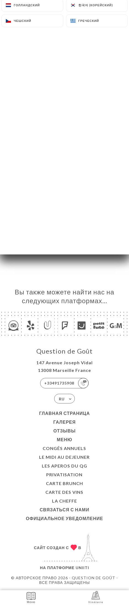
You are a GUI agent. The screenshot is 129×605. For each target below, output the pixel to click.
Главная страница (64, 413)
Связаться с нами (64, 509)
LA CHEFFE (64, 500)
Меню (64, 439)
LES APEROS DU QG (64, 465)
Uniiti (82, 567)
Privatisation (64, 474)
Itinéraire (95, 597)
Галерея (64, 422)
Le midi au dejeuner (64, 457)
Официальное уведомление (64, 518)
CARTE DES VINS (64, 492)
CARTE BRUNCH (64, 483)
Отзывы (64, 430)
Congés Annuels (64, 448)
